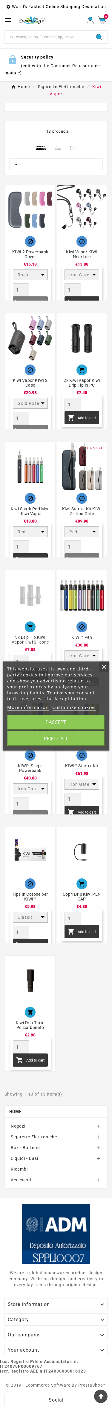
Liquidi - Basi (24, 1158)
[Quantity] (21, 289)
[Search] (48, 37)
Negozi (18, 1126)
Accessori (21, 1179)
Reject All (56, 738)
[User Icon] (90, 20)
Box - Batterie (25, 1147)
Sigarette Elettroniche (34, 1136)
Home (15, 1111)
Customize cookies (74, 707)
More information (28, 707)
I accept (56, 722)
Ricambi (19, 1169)
